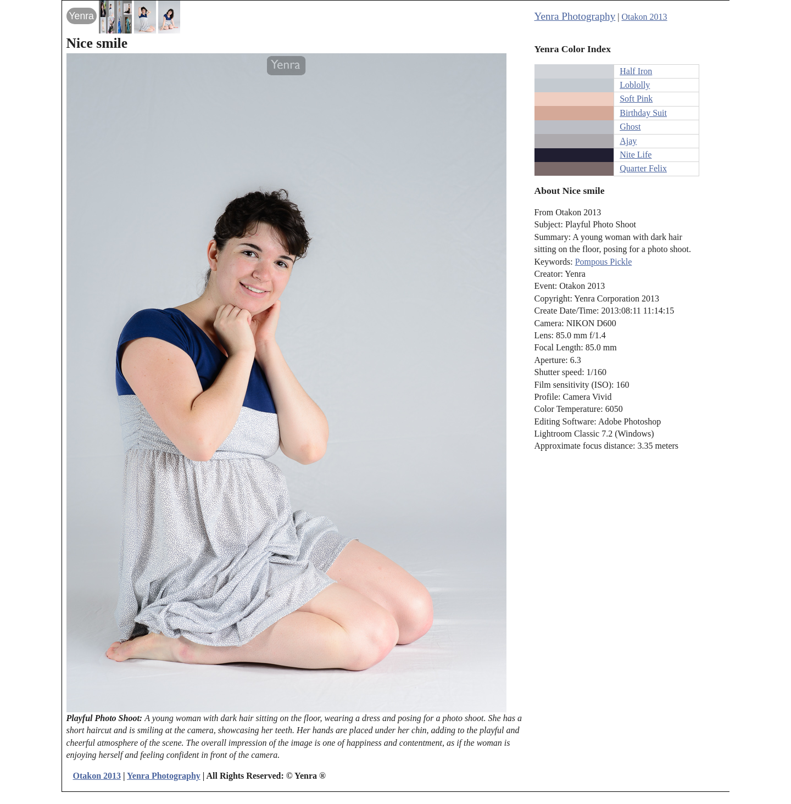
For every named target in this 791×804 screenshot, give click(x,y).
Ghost (630, 126)
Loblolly (635, 85)
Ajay (628, 141)
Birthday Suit (643, 113)
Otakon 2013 (644, 16)
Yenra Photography (575, 16)
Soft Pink (636, 98)
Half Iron (636, 71)
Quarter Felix (643, 168)
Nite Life (635, 154)
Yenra (81, 15)
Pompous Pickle (603, 261)
